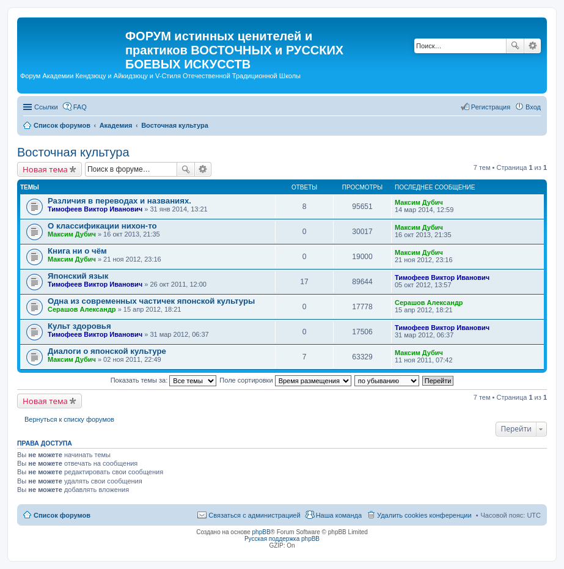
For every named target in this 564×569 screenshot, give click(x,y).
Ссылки (46, 107)
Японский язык (78, 276)
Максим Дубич (419, 202)
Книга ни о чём (77, 250)
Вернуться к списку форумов (69, 419)
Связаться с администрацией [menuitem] (254, 515)
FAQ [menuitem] (80, 107)
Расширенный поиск (532, 46)
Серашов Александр (82, 309)
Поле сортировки (285, 380)
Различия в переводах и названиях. (119, 200)
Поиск (515, 46)
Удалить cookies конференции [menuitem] (424, 515)
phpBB (261, 532)
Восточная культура (73, 152)
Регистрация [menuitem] (490, 107)
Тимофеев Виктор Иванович (95, 209)
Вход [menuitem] (533, 107)
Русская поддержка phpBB (282, 538)
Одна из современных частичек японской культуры (151, 301)
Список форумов (62, 515)
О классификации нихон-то (102, 225)
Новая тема (45, 169)
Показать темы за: (164, 380)
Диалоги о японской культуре (107, 351)
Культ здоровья (79, 326)
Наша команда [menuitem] (339, 515)
